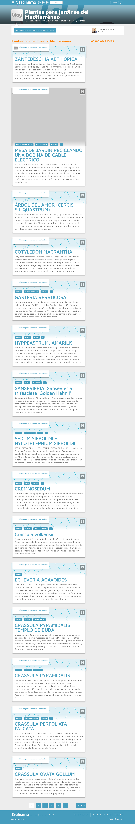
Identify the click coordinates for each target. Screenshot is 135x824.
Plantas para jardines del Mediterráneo (33, 47)
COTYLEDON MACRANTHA (43, 252)
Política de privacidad (81, 815)
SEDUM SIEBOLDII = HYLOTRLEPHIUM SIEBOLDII (45, 441)
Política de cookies (116, 819)
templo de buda (40, 619)
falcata (44, 718)
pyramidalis (38, 670)
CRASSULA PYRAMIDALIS (42, 675)
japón (40, 433)
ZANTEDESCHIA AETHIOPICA (46, 59)
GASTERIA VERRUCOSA (40, 297)
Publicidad (119, 815)
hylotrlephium (29, 433)
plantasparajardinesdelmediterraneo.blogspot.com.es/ (34, 30)
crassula (35, 483)
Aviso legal (97, 815)
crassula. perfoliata (31, 718)
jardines (44, 291)
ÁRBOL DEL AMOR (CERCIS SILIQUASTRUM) (44, 207)
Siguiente (81, 805)
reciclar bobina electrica (24, 144)
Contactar (107, 815)
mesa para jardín (41, 144)
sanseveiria (37, 382)
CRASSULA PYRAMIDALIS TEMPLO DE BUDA (42, 627)
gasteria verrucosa (31, 291)
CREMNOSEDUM (32, 488)
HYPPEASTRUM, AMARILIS (44, 343)
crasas (27, 382)
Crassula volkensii (34, 534)
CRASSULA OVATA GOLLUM (45, 774)
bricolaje (54, 144)
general (18, 291)
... (61, 144)
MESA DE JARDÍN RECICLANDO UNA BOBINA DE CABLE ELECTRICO (48, 155)
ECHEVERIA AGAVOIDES (41, 580)
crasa (27, 483)
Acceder (114, 3)
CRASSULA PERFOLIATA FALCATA (41, 726)
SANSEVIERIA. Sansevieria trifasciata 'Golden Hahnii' (43, 390)
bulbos (36, 337)
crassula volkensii (41, 528)
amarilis (27, 337)
